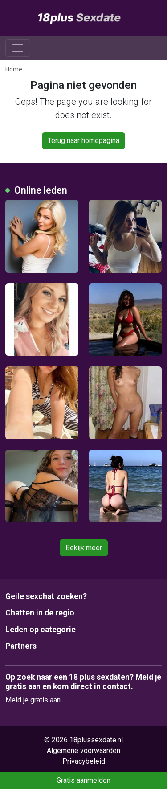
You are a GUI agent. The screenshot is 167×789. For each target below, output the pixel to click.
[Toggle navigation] (17, 48)
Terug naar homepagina (83, 140)
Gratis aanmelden (83, 780)
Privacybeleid (83, 761)
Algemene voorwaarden (83, 750)
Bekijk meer (83, 547)
